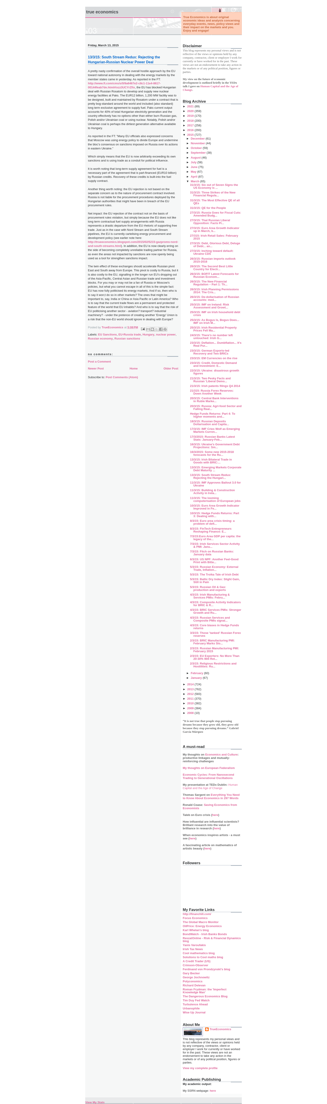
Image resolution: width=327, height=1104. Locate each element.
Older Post (171, 368)
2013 (191, 689)
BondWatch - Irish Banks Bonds (205, 934)
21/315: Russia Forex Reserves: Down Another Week (212, 392)
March (195, 181)
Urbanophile (191, 1008)
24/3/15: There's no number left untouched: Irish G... (211, 336)
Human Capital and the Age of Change (210, 786)
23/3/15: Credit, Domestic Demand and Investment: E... (213, 364)
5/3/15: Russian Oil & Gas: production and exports (208, 588)
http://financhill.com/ (197, 914)
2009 (191, 708)
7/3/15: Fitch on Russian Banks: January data (212, 553)
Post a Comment (99, 361)
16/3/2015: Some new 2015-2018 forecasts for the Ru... (212, 453)
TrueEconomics (220, 1029)
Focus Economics (195, 918)
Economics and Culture (221, 754)
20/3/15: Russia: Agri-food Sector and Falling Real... (216, 407)
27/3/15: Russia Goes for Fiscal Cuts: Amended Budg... (215, 214)
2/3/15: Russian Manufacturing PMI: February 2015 (214, 650)
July (194, 162)
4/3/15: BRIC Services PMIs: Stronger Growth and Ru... (215, 611)
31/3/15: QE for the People (208, 208)
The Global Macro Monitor (201, 922)
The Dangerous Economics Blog (205, 996)
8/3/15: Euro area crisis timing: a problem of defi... (212, 522)
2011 (191, 698)
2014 (191, 684)
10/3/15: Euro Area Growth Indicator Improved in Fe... (214, 507)
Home (134, 368)
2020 (191, 111)
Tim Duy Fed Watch (196, 1000)
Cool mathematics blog (199, 953)
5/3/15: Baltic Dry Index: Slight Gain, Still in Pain (215, 580)
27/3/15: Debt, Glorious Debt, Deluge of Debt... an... (215, 245)
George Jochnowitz (196, 977)
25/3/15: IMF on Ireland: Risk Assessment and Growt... (209, 306)
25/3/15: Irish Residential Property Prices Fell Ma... (213, 329)
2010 (191, 703)
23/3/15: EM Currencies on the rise (213, 358)
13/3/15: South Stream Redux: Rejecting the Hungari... (210, 476)
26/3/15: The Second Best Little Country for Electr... (211, 268)
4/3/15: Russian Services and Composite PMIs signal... (210, 619)
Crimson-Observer (195, 965)
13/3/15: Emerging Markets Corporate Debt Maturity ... (215, 469)
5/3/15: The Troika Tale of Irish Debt (214, 574)
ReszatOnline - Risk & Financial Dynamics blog (212, 939)
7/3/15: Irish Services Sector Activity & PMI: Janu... (215, 545)
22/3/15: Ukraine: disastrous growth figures (214, 372)
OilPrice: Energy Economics (202, 926)
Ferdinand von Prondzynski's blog (206, 969)
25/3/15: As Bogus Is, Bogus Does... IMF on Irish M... (214, 321)
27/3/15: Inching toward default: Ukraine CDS (211, 252)
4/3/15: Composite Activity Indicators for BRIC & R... (215, 604)
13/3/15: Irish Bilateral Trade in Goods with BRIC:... (211, 461)
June (194, 167)
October (197, 148)
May (194, 171)
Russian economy (100, 338)
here (215, 815)
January (197, 677)
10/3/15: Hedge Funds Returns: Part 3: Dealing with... (214, 515)
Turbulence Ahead (195, 1004)
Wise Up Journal (194, 1012)
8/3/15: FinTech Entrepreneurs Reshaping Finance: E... (210, 530)
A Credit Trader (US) (196, 961)
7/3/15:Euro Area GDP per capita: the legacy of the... (215, 538)
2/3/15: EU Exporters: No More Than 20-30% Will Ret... (214, 657)
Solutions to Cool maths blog (203, 957)
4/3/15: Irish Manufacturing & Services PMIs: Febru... (210, 596)
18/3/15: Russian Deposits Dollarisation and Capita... (209, 423)
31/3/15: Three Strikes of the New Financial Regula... (212, 194)
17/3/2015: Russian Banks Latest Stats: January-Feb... (212, 438)
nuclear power (166, 334)
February (197, 673)
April (194, 176)
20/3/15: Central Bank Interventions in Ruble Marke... (214, 400)
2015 (191, 134)
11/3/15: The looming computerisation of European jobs (215, 499)
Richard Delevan (194, 985)
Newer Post (96, 368)
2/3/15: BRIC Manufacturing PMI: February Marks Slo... (212, 642)
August (196, 157)
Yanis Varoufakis (194, 945)
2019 (191, 115)
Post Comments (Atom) (122, 377)
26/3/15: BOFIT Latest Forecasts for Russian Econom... (214, 275)
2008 (191, 713)
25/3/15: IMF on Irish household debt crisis (215, 313)
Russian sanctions (127, 338)
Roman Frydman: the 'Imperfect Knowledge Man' (204, 991)
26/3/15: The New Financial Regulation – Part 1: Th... (208, 283)
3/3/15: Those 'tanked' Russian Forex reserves (215, 634)
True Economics (102, 11)
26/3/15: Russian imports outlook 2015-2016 (213, 260)
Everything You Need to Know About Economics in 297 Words (211, 796)
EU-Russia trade (130, 334)
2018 (191, 120)
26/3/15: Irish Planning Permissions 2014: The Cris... (214, 291)
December (198, 138)
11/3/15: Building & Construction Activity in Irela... (212, 491)
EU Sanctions (107, 334)
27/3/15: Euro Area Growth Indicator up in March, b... (214, 229)
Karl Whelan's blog (196, 930)
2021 (191, 106)
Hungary (148, 334)
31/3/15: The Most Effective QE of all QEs (215, 202)
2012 (191, 694)
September (199, 152)
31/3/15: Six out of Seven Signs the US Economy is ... (214, 186)
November (198, 143)
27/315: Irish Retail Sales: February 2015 (214, 237)
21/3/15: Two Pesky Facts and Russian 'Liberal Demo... (210, 380)
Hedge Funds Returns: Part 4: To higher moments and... (212, 415)
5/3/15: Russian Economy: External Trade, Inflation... (214, 568)
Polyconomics (192, 981)
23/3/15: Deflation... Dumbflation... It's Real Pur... (215, 344)
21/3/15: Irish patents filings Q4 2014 (215, 386)
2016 (191, 130)
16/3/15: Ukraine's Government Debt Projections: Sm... (215, 446)
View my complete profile (200, 1068)
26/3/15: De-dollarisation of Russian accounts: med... (214, 298)
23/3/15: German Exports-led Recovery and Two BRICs (209, 352)
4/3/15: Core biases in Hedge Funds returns (214, 627)
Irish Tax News (193, 949)
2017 (191, 125)
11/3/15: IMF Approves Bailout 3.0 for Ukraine (215, 484)
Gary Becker (191, 973)
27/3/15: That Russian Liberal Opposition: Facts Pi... (210, 222)
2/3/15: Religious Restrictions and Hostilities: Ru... (213, 665)
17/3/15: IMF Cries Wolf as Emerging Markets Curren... (215, 430)
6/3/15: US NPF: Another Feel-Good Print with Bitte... (214, 561)
